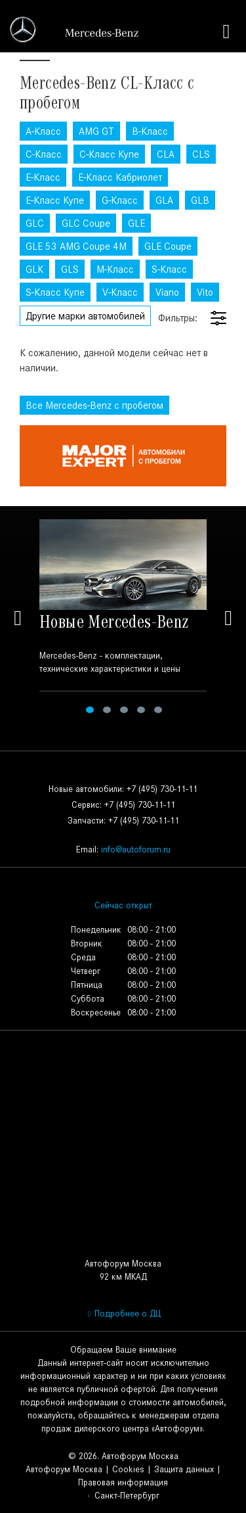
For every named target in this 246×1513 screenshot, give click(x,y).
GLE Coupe (168, 246)
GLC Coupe (86, 223)
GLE (136, 223)
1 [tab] (90, 710)
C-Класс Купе (109, 154)
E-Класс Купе (55, 200)
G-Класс (120, 200)
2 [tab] (107, 710)
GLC (35, 223)
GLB (200, 200)
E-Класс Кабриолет (120, 177)
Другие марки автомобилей (85, 316)
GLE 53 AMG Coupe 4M (76, 246)
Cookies (128, 1469)
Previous (17, 618)
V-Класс (120, 292)
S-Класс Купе (55, 292)
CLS (201, 154)
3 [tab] (124, 710)
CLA (165, 154)
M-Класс (115, 269)
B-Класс (150, 131)
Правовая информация (123, 1482)
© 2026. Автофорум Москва (123, 1456)
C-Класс (44, 154)
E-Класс (43, 177)
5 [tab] (158, 710)
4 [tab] (141, 710)
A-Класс (43, 131)
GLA (164, 200)
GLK (34, 269)
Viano (167, 292)
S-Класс (169, 269)
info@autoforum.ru (136, 849)
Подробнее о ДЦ (122, 1313)
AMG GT (96, 131)
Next (228, 618)
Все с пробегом (94, 405)
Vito (205, 292)
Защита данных (184, 1469)
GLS (70, 269)
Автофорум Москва (64, 1469)
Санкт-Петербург (123, 1495)
